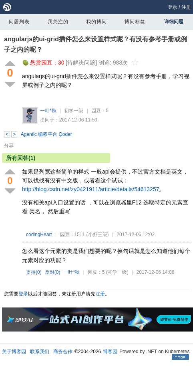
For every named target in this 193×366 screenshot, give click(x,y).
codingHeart (39, 234)
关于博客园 (14, 351)
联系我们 (39, 351)
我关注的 (58, 21)
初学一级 (73, 110)
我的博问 (96, 21)
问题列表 (19, 21)
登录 (172, 7)
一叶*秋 (48, 110)
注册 (186, 7)
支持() (34, 272)
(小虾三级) (97, 234)
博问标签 (135, 21)
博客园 (110, 351)
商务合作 (62, 351)
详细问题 (173, 21)
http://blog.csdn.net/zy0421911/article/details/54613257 (90, 189)
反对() (52, 272)
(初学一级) (117, 272)
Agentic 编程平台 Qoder (46, 134)
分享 (9, 145)
